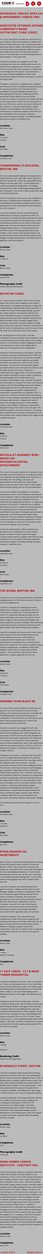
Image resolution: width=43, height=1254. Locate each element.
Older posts (8, 1252)
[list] (33, 3)
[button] (34, 3)
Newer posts (34, 1252)
